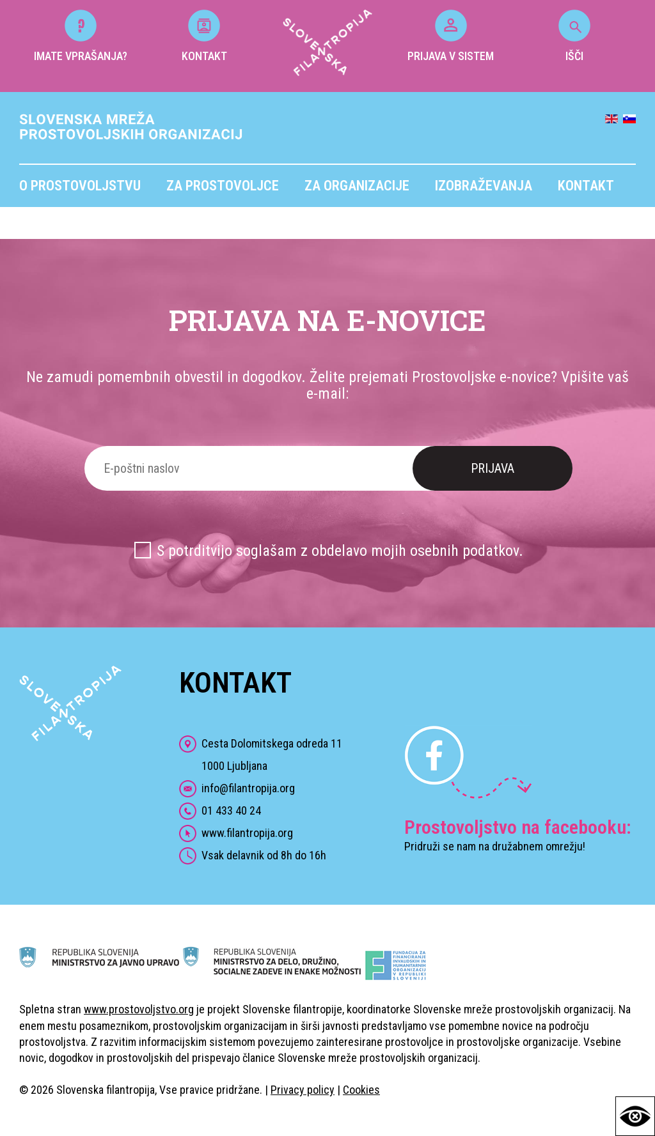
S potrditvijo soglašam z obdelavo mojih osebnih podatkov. (340, 551)
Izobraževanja (483, 186)
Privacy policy (303, 1089)
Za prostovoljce (222, 186)
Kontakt (586, 186)
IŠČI (574, 36)
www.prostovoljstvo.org (139, 1009)
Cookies (361, 1089)
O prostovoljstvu (80, 186)
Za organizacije (356, 186)
